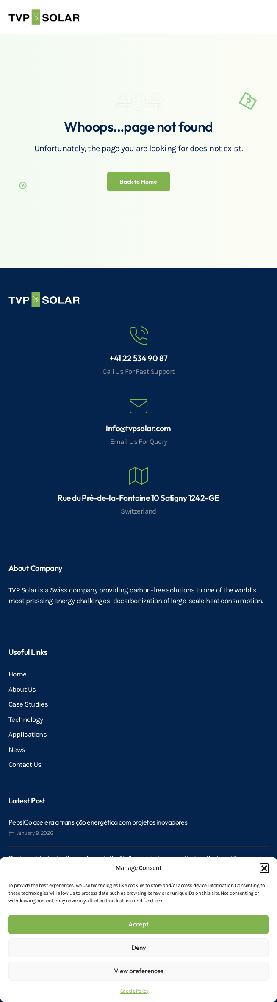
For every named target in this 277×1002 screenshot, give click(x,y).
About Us (22, 689)
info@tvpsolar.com (138, 428)
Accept (138, 924)
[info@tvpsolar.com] (138, 406)
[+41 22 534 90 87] (138, 336)
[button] (264, 868)
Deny (138, 947)
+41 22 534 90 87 (138, 358)
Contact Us (24, 764)
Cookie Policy (134, 991)
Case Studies (28, 704)
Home (17, 674)
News (16, 749)
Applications (27, 734)
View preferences (138, 971)
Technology (25, 719)
